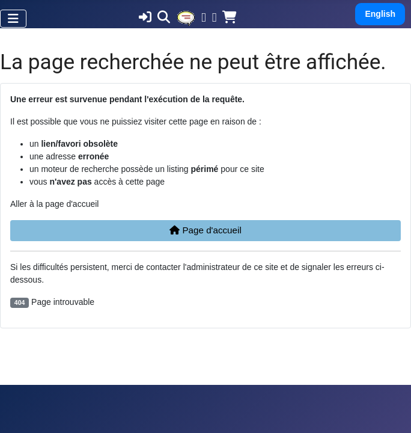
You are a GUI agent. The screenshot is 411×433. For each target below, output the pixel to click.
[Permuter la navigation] (13, 19)
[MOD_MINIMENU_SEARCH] (163, 18)
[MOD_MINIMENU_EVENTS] (185, 17)
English (380, 14)
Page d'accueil (205, 230)
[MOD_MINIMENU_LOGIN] (145, 18)
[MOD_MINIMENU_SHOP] (229, 18)
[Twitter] (214, 18)
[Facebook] (203, 18)
